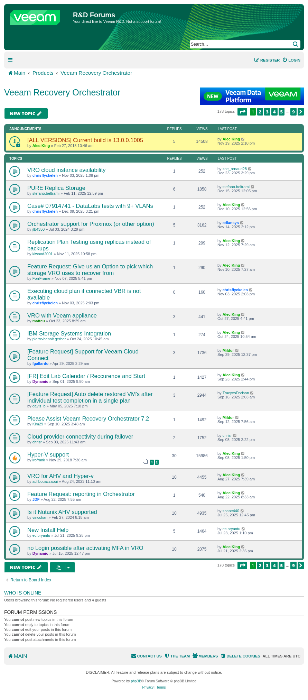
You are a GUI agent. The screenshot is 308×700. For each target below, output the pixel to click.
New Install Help (47, 530)
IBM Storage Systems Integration (69, 333)
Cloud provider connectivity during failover (80, 436)
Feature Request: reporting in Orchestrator (81, 494)
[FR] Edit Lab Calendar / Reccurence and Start (86, 376)
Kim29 (37, 424)
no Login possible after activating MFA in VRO (85, 548)
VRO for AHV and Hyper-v (60, 476)
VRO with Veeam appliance (62, 315)
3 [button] (267, 112)
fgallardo (40, 363)
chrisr (37, 442)
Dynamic (40, 381)
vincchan (39, 517)
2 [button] (260, 112)
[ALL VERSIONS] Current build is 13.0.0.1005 (85, 140)
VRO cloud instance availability (66, 170)
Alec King (41, 146)
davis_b (39, 406)
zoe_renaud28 (235, 169)
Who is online (22, 593)
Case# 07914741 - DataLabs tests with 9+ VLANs (90, 206)
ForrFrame (41, 278)
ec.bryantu (41, 535)
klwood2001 (42, 254)
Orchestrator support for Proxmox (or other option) (90, 224)
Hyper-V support (48, 454)
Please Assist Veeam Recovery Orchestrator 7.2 (88, 418)
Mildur (228, 350)
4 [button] (274, 112)
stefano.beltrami (45, 193)
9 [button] (293, 112)
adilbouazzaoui (45, 481)
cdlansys (231, 223)
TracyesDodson (236, 393)
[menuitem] (291, 60)
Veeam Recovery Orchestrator (62, 92)
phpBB (136, 681)
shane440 (231, 511)
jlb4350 (38, 229)
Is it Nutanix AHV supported (62, 512)
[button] (242, 112)
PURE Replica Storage (56, 188)
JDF (36, 499)
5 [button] (281, 112)
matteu (38, 321)
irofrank (38, 460)
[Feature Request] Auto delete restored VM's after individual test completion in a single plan (90, 397)
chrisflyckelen (45, 175)
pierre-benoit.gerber (49, 339)
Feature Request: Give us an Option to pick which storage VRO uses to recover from (90, 269)
